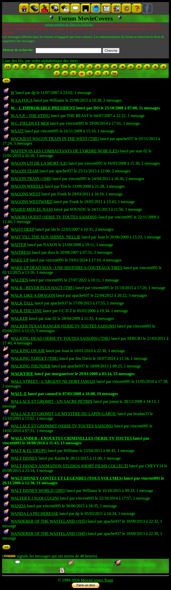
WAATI (17, 131)
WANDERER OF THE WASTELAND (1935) (49, 521)
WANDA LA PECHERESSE (34, 513)
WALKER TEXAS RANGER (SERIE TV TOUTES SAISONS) (63, 326)
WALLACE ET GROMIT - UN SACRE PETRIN (52, 401)
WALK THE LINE (26, 311)
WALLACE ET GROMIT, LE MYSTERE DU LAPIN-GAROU (63, 414)
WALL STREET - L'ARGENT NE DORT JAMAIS (53, 381)
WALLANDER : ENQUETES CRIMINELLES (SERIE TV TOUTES (72, 438)
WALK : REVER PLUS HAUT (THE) (42, 288)
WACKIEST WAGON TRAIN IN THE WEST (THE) (55, 138)
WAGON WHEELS (27, 186)
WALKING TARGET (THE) (34, 358)
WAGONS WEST (25, 194)
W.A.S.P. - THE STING (30, 115)
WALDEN (19, 280)
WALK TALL (22, 303)
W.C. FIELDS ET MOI (30, 123)
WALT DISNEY (24, 458)
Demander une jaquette (90, 564)
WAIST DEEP (22, 229)
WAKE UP (20, 260)
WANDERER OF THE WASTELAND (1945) (49, 533)
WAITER (18, 245)
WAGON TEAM (25, 171)
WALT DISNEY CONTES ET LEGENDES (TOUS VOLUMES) (67, 478)
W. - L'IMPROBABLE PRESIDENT (43, 108)
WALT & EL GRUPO (29, 450)
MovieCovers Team (97, 580)
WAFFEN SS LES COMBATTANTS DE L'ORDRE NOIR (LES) (65, 151)
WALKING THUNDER (31, 366)
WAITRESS (21, 252)
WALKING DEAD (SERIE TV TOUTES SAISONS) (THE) (60, 338)
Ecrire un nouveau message (40, 564)
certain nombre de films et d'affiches (69, 24)
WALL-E (19, 394)
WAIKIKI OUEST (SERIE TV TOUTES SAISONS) (54, 217)
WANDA (18, 506)
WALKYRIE (22, 374)
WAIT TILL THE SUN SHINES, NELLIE (46, 237)
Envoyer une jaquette (135, 564)
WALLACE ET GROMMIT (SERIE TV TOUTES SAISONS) (62, 426)
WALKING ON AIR (28, 351)
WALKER (19, 318)
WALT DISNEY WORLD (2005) (38, 490)
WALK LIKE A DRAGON (33, 295)
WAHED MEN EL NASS (32, 209)
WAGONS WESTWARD (32, 201)
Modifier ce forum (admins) (85, 569)
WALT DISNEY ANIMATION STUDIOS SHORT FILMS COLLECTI (69, 466)
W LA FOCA (22, 100)
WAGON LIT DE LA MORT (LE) (39, 163)
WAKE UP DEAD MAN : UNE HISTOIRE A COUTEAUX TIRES (67, 268)
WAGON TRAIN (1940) (31, 178)
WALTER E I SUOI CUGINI (35, 498)
